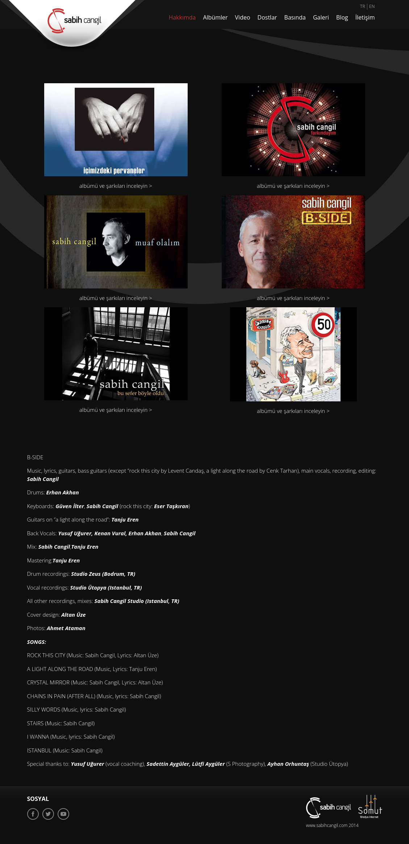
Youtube (63, 814)
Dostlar (267, 17)
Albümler (215, 17)
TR (362, 6)
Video (242, 17)
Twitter (48, 814)
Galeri (321, 17)
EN (372, 6)
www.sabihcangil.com (327, 825)
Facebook (33, 814)
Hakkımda (182, 17)
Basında (295, 17)
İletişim (365, 17)
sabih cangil (328, 807)
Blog (342, 17)
